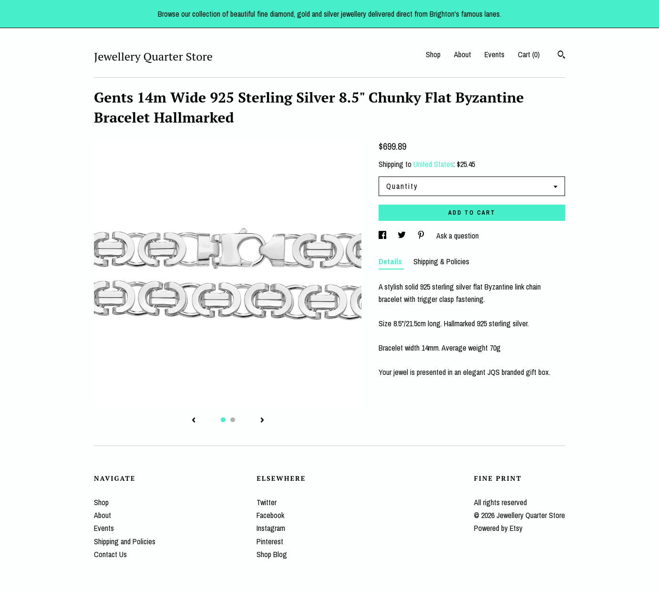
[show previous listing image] (193, 420)
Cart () (529, 54)
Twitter (267, 502)
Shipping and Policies (124, 541)
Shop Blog (272, 554)
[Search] (561, 56)
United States (433, 164)
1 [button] (223, 419)
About (462, 54)
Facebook (270, 515)
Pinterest (270, 541)
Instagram (271, 528)
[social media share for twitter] (403, 235)
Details (391, 261)
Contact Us (110, 554)
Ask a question (457, 235)
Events (494, 54)
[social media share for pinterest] (422, 235)
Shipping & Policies (441, 261)
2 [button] (232, 419)
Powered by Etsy (498, 528)
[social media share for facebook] (383, 235)
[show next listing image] (262, 420)
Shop (433, 54)
